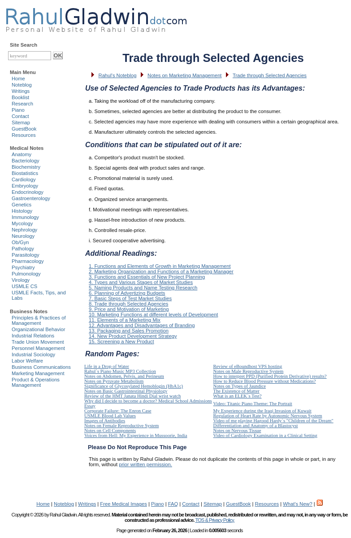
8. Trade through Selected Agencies (128, 303)
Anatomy (21, 154)
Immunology (25, 217)
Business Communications (41, 367)
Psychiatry (23, 267)
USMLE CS (24, 286)
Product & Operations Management (36, 382)
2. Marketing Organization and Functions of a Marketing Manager (161, 271)
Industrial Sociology (33, 354)
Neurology (23, 236)
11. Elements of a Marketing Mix (124, 320)
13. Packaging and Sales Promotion (129, 330)
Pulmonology (26, 273)
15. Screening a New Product (121, 341)
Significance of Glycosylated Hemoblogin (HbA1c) (133, 386)
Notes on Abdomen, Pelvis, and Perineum (124, 376)
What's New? (297, 504)
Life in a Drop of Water (106, 366)
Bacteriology (25, 160)
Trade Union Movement (38, 342)
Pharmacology (28, 261)
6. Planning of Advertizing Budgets (127, 293)
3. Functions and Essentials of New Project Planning (147, 277)
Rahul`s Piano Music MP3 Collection (120, 371)
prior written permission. (145, 464)
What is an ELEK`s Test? (237, 396)
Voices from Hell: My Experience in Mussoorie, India (135, 435)
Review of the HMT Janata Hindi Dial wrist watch (132, 396)
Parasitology (25, 255)
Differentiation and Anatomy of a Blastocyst (255, 425)
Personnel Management (38, 348)
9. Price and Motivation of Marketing (129, 309)
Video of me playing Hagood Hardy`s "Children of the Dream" (273, 420)
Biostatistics (25, 173)
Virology (21, 280)
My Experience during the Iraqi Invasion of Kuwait (262, 410)
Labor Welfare (27, 360)
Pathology (23, 248)
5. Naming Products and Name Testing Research (143, 287)
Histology (22, 211)
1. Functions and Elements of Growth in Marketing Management (160, 266)
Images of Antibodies (104, 420)
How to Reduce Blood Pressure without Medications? (264, 381)
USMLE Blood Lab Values (110, 415)
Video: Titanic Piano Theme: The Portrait (252, 403)
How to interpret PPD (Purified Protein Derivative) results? (270, 376)
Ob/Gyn (20, 242)
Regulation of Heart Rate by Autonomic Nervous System (267, 415)
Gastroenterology (31, 198)
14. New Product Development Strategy (133, 336)
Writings (21, 91)
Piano (18, 110)
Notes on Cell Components (110, 430)
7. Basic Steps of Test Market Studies (130, 298)
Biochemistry (26, 167)
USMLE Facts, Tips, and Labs (39, 295)
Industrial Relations (33, 335)
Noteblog (22, 84)
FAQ (173, 504)
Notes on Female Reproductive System (121, 425)
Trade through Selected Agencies (270, 75)
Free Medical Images (123, 504)
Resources (23, 135)
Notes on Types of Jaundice (239, 386)
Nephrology (24, 229)
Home (18, 78)
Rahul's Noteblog (118, 75)
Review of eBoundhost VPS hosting (247, 366)
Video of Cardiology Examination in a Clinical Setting (265, 435)
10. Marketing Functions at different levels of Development (153, 314)
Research (22, 103)
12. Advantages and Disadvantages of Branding (142, 325)
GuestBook (24, 128)
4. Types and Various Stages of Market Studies (141, 282)
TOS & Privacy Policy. (214, 520)
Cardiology (23, 179)
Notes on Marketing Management (184, 75)
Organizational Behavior (38, 329)
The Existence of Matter (236, 391)
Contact (20, 116)
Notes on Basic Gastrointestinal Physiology (125, 391)
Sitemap (21, 122)
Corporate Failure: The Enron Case (118, 410)
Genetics (21, 204)
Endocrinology (27, 192)
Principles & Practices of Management (39, 320)
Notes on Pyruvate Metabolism (113, 381)
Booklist (20, 97)
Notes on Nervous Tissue (237, 430)
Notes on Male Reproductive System (248, 371)
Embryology (25, 185)
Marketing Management (38, 373)
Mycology (22, 223)
